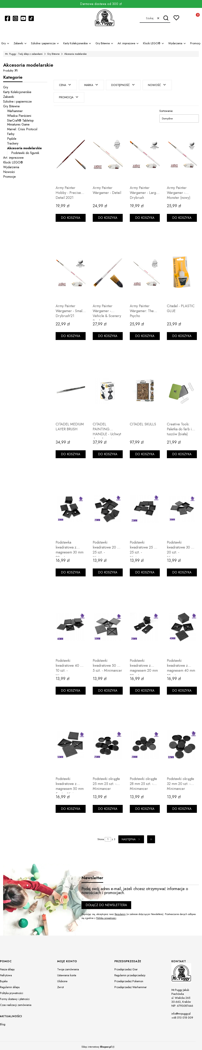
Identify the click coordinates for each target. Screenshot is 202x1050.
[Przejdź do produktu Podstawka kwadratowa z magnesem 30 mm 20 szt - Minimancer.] (71, 506)
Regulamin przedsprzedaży (129, 973)
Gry (5, 87)
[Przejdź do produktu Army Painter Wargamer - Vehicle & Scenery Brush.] (108, 270)
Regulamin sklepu (10, 985)
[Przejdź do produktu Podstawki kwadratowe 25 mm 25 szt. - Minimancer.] (145, 506)
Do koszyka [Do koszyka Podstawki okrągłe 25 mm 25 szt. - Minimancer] (107, 806)
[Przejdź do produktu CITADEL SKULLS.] (145, 388)
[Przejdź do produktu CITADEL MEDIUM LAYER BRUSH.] (71, 388)
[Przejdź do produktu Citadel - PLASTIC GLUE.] (182, 270)
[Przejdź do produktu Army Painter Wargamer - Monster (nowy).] (182, 152)
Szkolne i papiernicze (17, 101)
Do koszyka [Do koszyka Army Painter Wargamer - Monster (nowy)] (182, 215)
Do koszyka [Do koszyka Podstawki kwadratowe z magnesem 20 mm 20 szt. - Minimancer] (144, 688)
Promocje (9, 176)
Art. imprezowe (13, 157)
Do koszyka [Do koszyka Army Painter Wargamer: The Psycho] (144, 334)
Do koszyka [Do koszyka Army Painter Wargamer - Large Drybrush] (144, 215)
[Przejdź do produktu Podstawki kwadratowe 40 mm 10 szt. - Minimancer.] (71, 625)
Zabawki (8, 96)
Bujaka (3, 979)
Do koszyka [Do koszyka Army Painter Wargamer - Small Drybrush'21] (70, 334)
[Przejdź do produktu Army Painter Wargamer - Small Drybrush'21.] (71, 270)
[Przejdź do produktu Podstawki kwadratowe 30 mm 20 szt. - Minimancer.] (182, 506)
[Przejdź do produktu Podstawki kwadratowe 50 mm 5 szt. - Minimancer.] (108, 625)
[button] (165, 18)
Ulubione (62, 979)
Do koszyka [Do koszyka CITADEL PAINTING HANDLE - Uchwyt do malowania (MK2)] (107, 452)
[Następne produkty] (131, 837)
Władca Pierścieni (19, 115)
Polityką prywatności (106, 916)
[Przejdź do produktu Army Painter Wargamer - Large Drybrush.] (145, 152)
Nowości (9, 172)
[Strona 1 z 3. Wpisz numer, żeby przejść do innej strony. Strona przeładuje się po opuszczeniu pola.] (108, 837)
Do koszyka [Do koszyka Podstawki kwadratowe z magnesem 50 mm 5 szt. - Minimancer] (70, 806)
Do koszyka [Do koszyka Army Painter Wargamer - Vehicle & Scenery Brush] (107, 334)
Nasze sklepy (7, 967)
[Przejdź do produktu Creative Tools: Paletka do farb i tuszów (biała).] (182, 388)
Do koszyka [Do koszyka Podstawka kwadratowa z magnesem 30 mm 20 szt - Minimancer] (70, 570)
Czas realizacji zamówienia (15, 1003)
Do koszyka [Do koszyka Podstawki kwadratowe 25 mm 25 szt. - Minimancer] (144, 570)
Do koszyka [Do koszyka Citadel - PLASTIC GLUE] (182, 334)
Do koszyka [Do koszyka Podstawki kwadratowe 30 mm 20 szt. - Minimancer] (182, 570)
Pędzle (11, 138)
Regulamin (120, 912)
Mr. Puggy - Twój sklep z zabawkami (24, 54)
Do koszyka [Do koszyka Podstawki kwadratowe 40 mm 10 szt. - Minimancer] (70, 688)
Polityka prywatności (11, 991)
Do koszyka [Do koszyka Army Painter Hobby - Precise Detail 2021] (70, 215)
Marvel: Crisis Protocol (22, 129)
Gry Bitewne (53, 54)
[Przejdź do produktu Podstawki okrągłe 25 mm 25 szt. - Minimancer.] (108, 743)
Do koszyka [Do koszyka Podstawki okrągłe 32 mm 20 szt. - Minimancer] (182, 806)
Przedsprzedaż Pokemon (128, 979)
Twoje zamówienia (68, 967)
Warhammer (15, 111)
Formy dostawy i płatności (15, 997)
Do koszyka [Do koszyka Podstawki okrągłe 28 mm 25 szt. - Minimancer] (144, 806)
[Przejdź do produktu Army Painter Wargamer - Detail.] (108, 152)
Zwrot (60, 985)
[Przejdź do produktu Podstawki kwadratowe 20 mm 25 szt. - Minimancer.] (108, 506)
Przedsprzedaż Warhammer (130, 985)
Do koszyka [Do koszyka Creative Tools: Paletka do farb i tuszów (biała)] (182, 452)
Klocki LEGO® (13, 162)
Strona (100, 837)
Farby (10, 134)
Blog (2, 1022)
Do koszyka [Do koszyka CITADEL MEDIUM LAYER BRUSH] (70, 452)
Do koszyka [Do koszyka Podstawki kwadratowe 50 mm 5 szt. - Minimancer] (107, 688)
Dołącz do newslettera (106, 903)
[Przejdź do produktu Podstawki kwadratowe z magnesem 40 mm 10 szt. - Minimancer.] (182, 625)
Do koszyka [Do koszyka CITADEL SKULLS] (144, 452)
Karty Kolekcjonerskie (17, 92)
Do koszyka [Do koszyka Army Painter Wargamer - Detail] (107, 215)
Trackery (12, 143)
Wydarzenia (11, 167)
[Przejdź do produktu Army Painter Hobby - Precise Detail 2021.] (71, 152)
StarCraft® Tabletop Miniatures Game (20, 122)
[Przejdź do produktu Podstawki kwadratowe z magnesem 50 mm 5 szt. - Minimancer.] (71, 743)
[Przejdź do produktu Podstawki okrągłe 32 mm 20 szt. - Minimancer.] (182, 743)
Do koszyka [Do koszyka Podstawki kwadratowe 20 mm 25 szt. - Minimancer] (107, 570)
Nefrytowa (6, 973)
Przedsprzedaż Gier (126, 967)
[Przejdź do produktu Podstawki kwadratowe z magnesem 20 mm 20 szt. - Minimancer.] (145, 625)
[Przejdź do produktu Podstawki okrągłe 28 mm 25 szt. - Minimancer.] (145, 743)
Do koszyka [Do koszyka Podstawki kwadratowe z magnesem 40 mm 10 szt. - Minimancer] (182, 688)
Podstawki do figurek (25, 153)
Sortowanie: (166, 109)
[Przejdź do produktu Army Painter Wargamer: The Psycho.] (145, 270)
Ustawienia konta (66, 973)
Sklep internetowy (96, 1045)
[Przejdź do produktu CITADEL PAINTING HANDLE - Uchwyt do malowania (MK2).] (108, 388)
